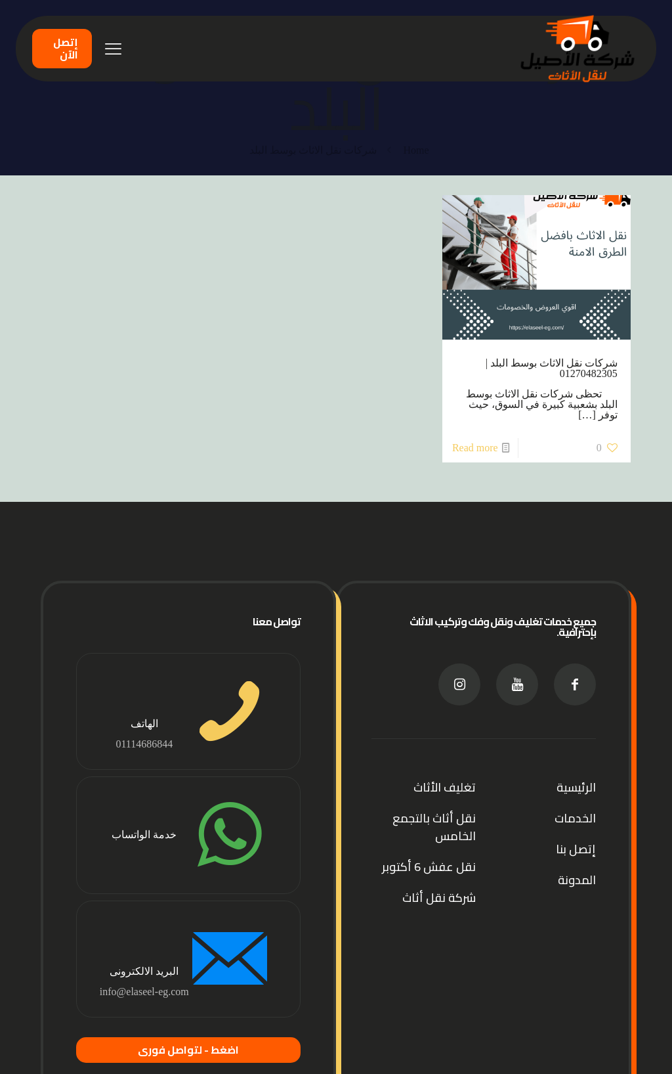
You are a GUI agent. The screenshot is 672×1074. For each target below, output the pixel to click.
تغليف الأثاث (444, 787)
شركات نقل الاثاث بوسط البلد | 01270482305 (552, 368)
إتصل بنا (576, 849)
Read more (475, 447)
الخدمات (575, 818)
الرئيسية (576, 787)
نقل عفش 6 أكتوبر (429, 867)
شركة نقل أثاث (439, 897)
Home (416, 150)
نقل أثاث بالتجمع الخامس (434, 827)
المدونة (577, 880)
